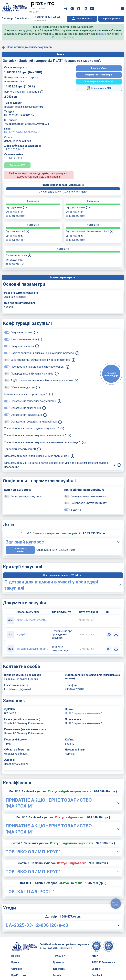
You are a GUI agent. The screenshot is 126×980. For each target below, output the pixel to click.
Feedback (97, 975)
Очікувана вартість (22, 346)
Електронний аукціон (24, 339)
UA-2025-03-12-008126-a (19, 115)
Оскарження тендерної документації (33, 401)
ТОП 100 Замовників (103, 962)
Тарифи (57, 975)
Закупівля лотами (21, 332)
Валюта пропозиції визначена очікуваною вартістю (42, 353)
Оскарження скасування (26, 408)
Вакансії (96, 969)
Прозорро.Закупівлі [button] (14, 18)
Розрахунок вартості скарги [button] (98, 75)
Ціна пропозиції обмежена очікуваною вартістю (40, 359)
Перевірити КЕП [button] (17, 165)
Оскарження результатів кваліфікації (34, 421)
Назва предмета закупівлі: (21, 292)
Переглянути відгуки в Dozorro (99, 81)
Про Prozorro (19, 975)
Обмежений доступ (23, 387)
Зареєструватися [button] (111, 18)
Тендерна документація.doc (34, 648)
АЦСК (95, 956)
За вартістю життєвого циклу (89, 503)
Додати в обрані (99, 68)
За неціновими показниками (88, 496)
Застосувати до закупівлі (26, 496)
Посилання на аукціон (20, 549)
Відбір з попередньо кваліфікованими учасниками (42, 380)
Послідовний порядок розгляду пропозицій (37, 366)
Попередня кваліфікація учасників (32, 373)
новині (102, 33)
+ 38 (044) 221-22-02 (47, 16)
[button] (82, 19)
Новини (15, 956)
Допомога (59, 969)
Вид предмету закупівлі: (19, 302)
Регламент (59, 956)
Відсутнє (76, 509)
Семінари (16, 969)
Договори (58, 962)
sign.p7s (22, 634)
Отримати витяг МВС (99, 88)
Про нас (15, 962)
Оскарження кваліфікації (26, 414)
